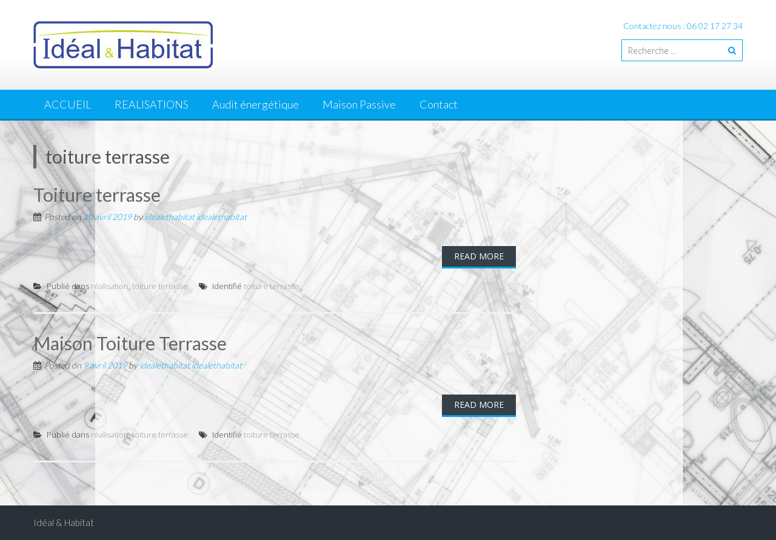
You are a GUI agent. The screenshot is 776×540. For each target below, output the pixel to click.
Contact (439, 104)
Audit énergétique (255, 104)
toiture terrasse (160, 286)
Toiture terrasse (97, 194)
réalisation (110, 286)
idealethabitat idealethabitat (195, 217)
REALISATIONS (152, 104)
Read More (479, 256)
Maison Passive (359, 104)
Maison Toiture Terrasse (130, 343)
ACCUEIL (67, 104)
